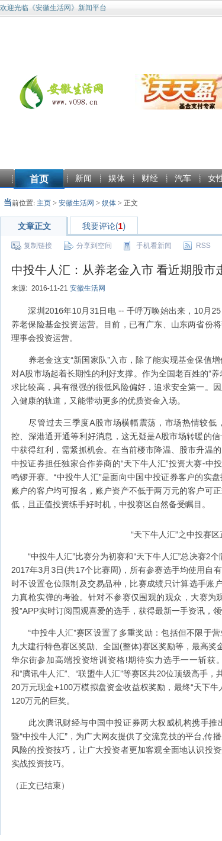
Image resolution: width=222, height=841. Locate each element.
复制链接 (38, 245)
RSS (203, 245)
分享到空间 (94, 245)
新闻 (83, 178)
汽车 (183, 178)
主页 (44, 203)
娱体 (116, 178)
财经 (149, 178)
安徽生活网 (76, 203)
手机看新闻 (154, 245)
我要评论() (104, 226)
